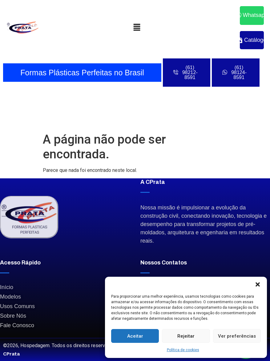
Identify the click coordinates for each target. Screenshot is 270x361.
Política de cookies (183, 350)
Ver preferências (237, 336)
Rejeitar (186, 336)
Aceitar (135, 336)
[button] (258, 284)
